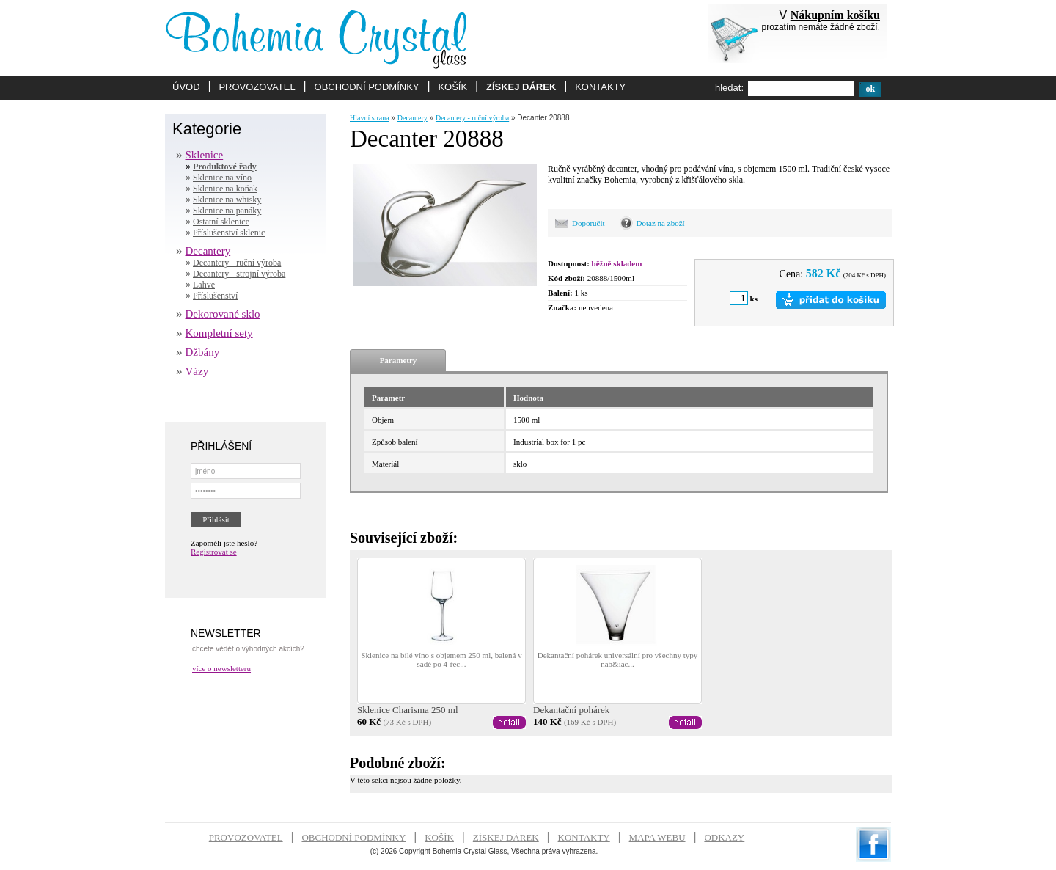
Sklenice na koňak (225, 188)
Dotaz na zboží (661, 223)
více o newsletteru (221, 668)
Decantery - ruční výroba (237, 262)
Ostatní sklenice (221, 221)
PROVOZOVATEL (257, 86)
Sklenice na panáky (227, 210)
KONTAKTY (600, 86)
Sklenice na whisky (227, 199)
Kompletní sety (219, 333)
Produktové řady (225, 166)
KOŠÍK (452, 86)
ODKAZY (724, 837)
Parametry (398, 360)
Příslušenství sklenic (229, 232)
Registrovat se (214, 551)
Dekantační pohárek (571, 709)
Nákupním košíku (835, 15)
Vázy (197, 371)
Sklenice (205, 155)
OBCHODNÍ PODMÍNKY (367, 86)
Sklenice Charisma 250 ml (407, 709)
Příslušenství (215, 295)
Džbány (203, 352)
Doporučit (588, 223)
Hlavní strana (369, 118)
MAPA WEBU (657, 837)
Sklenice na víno (222, 177)
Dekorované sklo (223, 314)
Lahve (204, 284)
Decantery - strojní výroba (239, 273)
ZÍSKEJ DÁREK (521, 86)
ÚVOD (186, 86)
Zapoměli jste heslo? (224, 542)
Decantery (208, 251)
